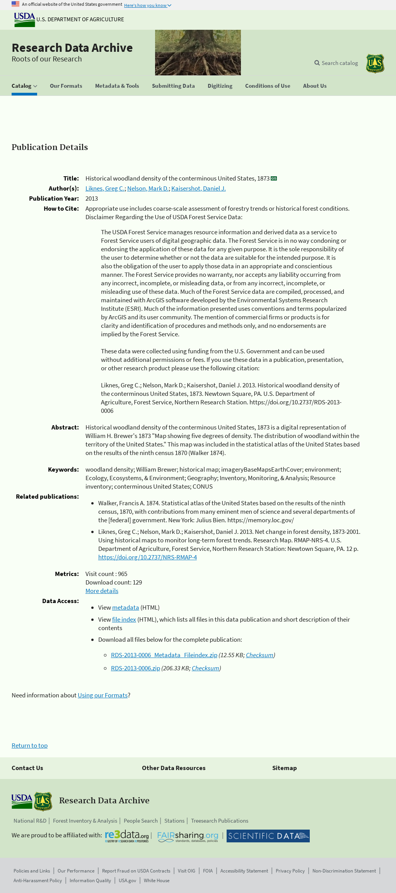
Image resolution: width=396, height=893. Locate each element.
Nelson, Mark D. (148, 188)
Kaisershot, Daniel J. (198, 188)
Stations (174, 820)
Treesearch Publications (219, 820)
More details (101, 590)
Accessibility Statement (244, 870)
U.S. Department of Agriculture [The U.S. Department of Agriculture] (69, 19)
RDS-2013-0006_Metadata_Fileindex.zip (164, 655)
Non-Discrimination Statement (344, 870)
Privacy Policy (290, 870)
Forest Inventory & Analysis (85, 820)
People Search (141, 820)
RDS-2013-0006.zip (135, 668)
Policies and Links (32, 870)
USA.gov (127, 880)
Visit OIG (186, 870)
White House (156, 880)
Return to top (30, 745)
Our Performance (76, 870)
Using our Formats (103, 695)
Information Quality (90, 880)
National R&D (30, 820)
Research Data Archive (72, 47)
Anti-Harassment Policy (38, 880)
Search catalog (340, 63)
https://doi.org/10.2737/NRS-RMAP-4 (147, 557)
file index (124, 619)
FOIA (208, 870)
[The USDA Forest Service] (375, 63)
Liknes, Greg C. (105, 188)
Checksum (259, 655)
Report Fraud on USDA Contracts (136, 870)
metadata (125, 607)
